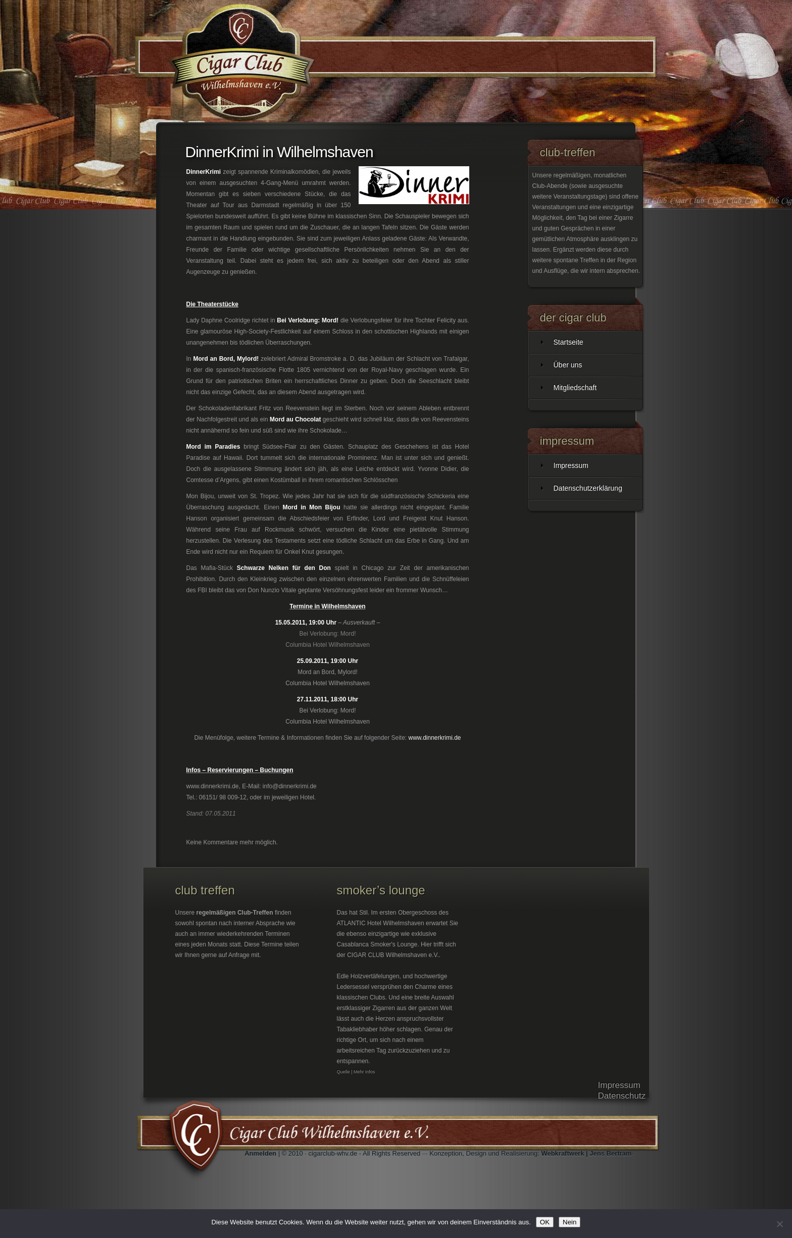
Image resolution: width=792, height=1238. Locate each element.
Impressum (571, 465)
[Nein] (779, 1224)
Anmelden (260, 1153)
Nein (569, 1222)
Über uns (568, 365)
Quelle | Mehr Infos (356, 1071)
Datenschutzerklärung (588, 488)
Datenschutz (622, 1096)
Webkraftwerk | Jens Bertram (586, 1153)
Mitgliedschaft (575, 388)
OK (545, 1222)
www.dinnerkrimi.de (434, 737)
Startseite (568, 342)
